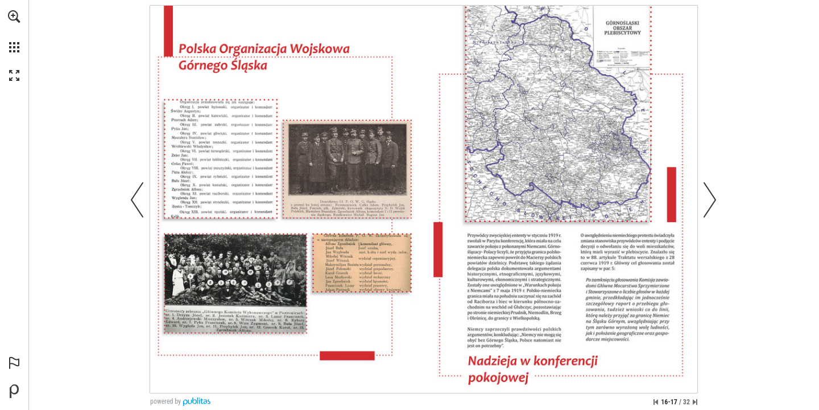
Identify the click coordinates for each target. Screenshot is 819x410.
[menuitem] (14, 31)
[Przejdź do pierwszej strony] (655, 402)
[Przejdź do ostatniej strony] (695, 402)
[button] (14, 16)
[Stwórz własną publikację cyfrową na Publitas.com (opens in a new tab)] (14, 391)
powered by (165, 401)
